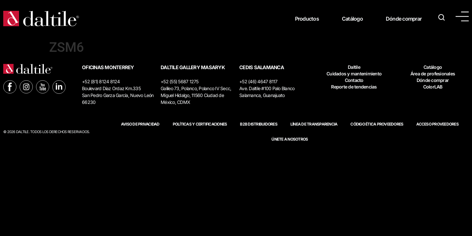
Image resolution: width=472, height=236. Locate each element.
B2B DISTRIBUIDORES (258, 124)
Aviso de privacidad (140, 124)
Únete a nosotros (289, 139)
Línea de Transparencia (314, 124)
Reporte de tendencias (354, 86)
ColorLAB (432, 86)
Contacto (354, 80)
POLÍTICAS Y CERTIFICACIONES (200, 124)
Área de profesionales (432, 73)
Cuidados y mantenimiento (354, 73)
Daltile (354, 67)
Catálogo (352, 18)
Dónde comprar (404, 18)
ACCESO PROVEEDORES (437, 124)
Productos (307, 18)
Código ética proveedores (376, 124)
